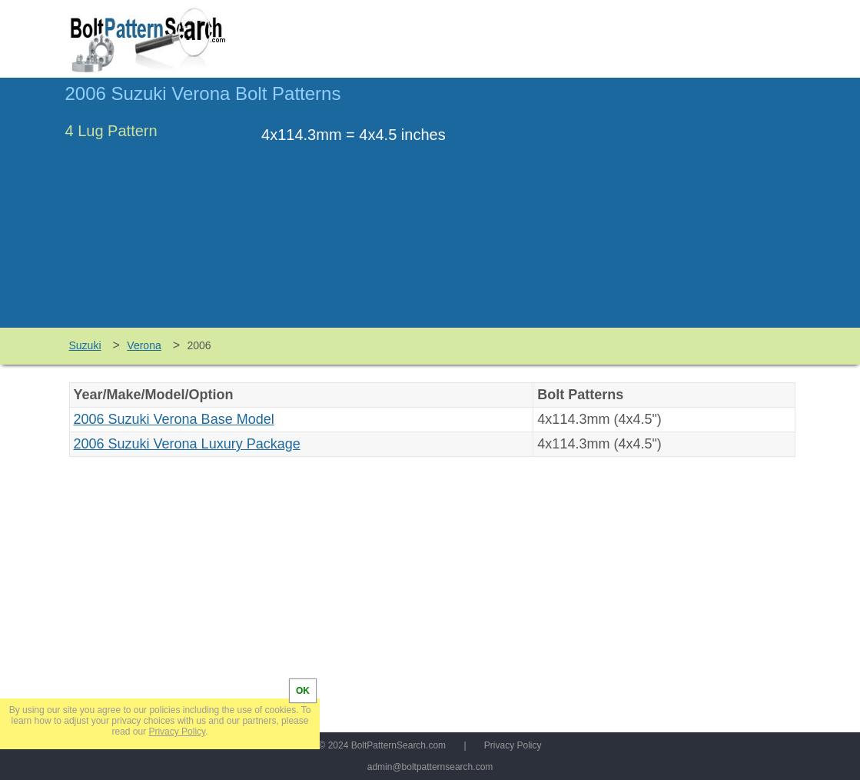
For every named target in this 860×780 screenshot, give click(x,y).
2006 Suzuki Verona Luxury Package (187, 444)
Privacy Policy (513, 745)
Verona (144, 345)
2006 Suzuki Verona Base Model (174, 419)
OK (303, 690)
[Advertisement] (666, 210)
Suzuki (85, 345)
